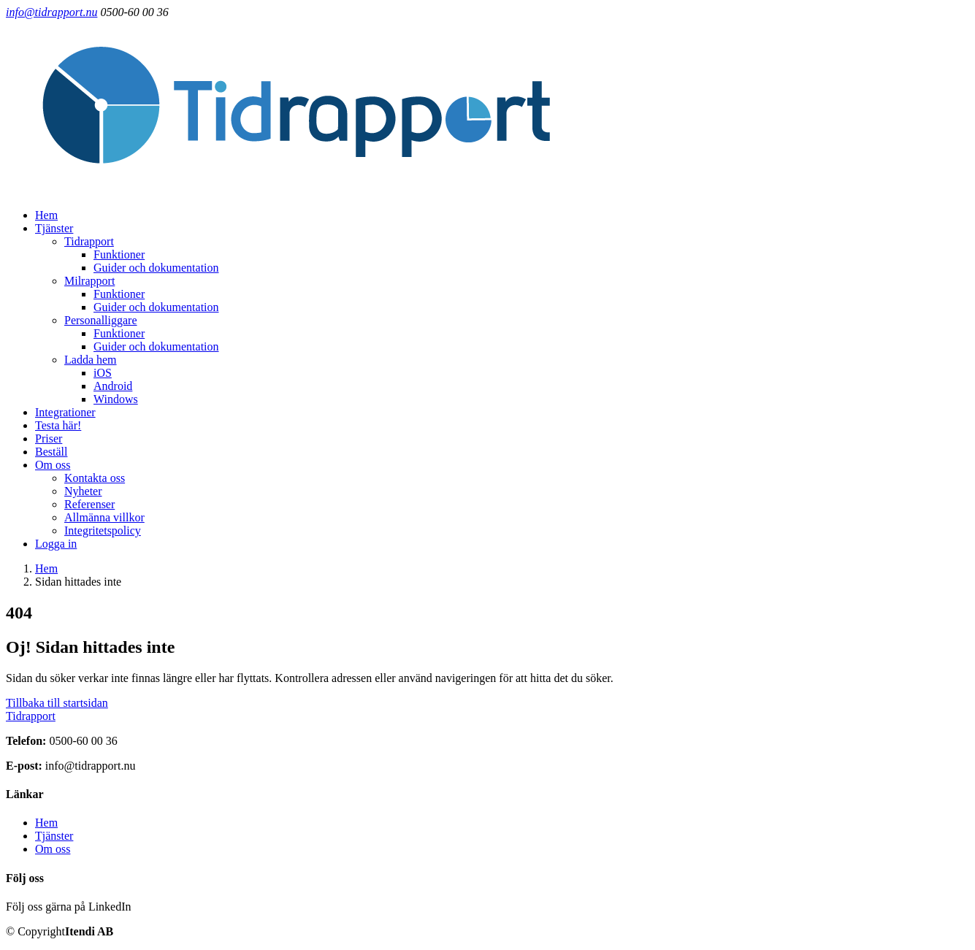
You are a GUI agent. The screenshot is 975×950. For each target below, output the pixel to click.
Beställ (51, 451)
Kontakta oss (94, 478)
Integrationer (65, 412)
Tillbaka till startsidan (57, 703)
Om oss (52, 849)
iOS (102, 373)
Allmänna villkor (104, 517)
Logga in (56, 543)
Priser (48, 438)
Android (112, 386)
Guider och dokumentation (156, 267)
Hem (46, 215)
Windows (115, 399)
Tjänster (54, 836)
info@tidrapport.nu (51, 12)
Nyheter (83, 491)
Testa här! (58, 425)
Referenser (89, 504)
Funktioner (119, 254)
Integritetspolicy (102, 530)
